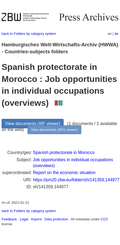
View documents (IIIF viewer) (32, 123)
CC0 (104, 219)
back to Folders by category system (29, 34)
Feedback (9, 219)
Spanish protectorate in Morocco (63, 152)
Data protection (56, 219)
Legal (24, 219)
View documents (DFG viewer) (54, 130)
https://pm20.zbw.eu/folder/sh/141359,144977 (76, 180)
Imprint (36, 219)
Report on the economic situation (64, 172)
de (116, 34)
